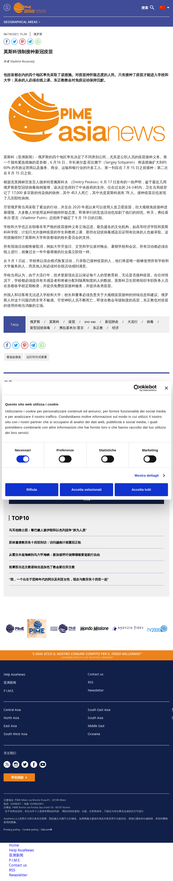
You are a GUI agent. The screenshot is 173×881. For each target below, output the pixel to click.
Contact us (95, 674)
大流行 (133, 322)
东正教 (98, 328)
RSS (90, 682)
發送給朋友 (13, 357)
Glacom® (46, 829)
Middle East (96, 726)
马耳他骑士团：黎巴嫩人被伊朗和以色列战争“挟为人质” (48, 530)
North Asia (11, 718)
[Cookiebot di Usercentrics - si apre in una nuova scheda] (136, 388)
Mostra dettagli (147, 475)
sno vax (90, 322)
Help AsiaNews (14, 674)
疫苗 (71, 322)
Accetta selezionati (86, 489)
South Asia (95, 718)
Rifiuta (31, 489)
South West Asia (15, 734)
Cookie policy (30, 829)
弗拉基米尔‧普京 (71, 328)
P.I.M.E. (9, 691)
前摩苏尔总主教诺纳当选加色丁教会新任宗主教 (42, 567)
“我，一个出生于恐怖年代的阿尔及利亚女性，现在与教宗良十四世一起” (59, 579)
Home (14, 845)
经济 (115, 328)
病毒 (150, 322)
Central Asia (12, 710)
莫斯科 (54, 322)
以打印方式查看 (37, 357)
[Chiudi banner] (166, 388)
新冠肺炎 (111, 322)
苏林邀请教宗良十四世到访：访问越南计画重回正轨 (45, 542)
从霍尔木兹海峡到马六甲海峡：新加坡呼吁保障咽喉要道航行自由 (54, 554)
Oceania (94, 734)
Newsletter (96, 690)
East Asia (10, 726)
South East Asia (99, 710)
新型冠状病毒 (40, 328)
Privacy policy (12, 829)
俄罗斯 (35, 322)
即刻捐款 (19, 777)
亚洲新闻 (10, 682)
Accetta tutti (141, 489)
